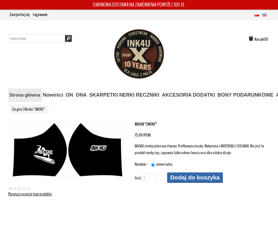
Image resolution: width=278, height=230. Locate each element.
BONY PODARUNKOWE (245, 95)
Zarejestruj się (20, 15)
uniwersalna (164, 164)
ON (69, 95)
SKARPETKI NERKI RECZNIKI (124, 95)
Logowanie (40, 15)
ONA (81, 95)
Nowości (53, 95)
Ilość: (138, 178)
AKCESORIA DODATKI (188, 95)
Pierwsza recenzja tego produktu (30, 194)
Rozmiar (141, 164)
